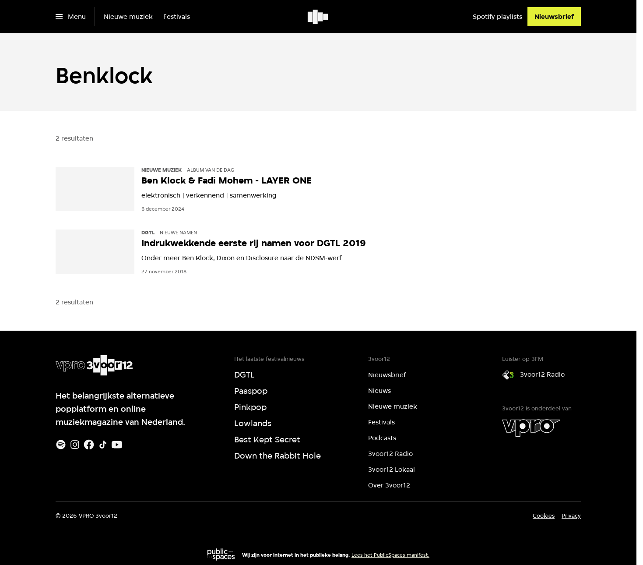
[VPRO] (531, 428)
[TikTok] (103, 444)
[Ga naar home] (318, 16)
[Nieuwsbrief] (554, 16)
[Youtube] (117, 444)
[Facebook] (89, 444)
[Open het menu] (70, 16)
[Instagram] (75, 444)
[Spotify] (61, 444)
